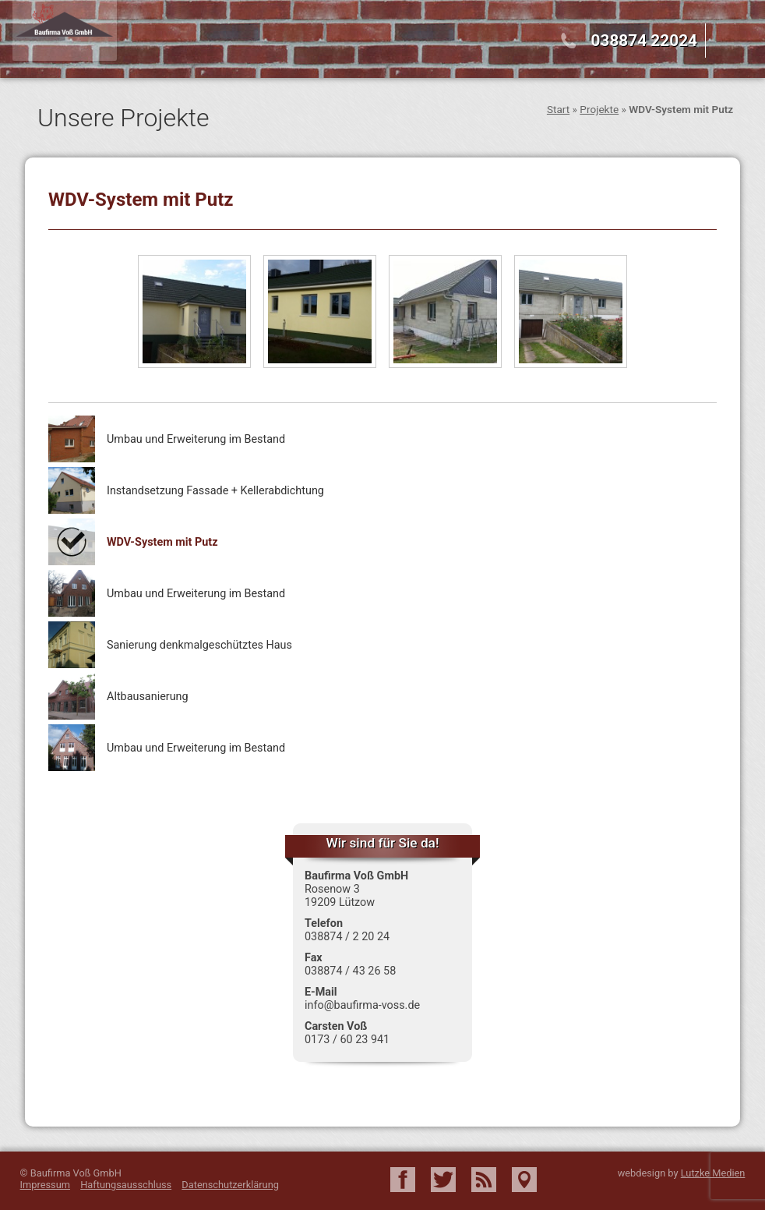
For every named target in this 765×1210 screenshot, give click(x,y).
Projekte (599, 109)
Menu (737, 42)
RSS (483, 1179)
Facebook (402, 1179)
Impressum (45, 1185)
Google (524, 1179)
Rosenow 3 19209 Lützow (340, 896)
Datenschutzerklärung (230, 1185)
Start (558, 109)
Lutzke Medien (713, 1173)
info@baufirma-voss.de (362, 1005)
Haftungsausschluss (125, 1185)
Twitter (443, 1179)
